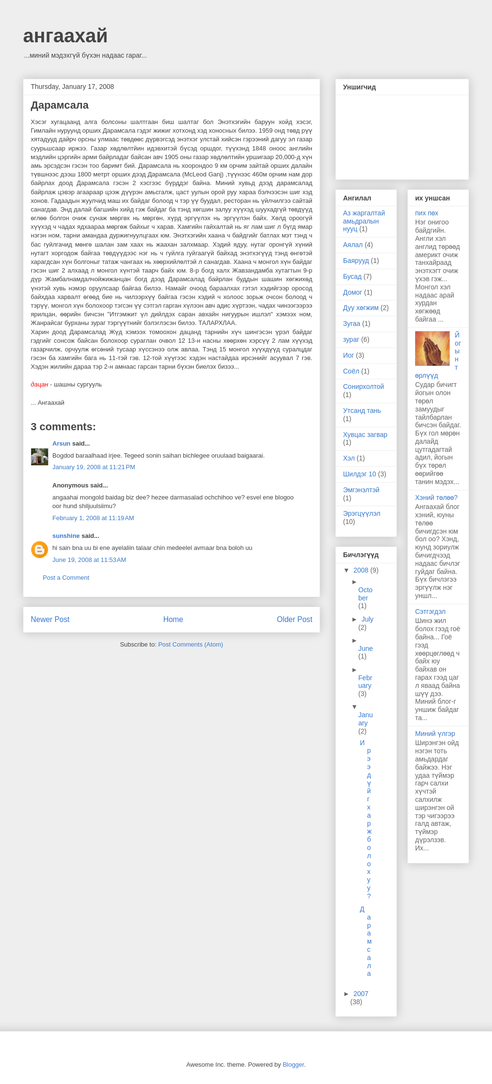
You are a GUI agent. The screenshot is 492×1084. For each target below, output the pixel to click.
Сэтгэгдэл (430, 611)
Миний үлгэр (435, 733)
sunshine (66, 535)
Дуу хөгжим (361, 307)
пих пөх (426, 213)
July (367, 619)
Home (173, 619)
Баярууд (356, 260)
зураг (351, 339)
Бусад (352, 276)
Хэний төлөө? (436, 497)
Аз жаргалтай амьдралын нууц (364, 221)
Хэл (349, 458)
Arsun (61, 443)
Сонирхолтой (363, 386)
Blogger (293, 1064)
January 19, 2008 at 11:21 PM (93, 467)
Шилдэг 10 (359, 474)
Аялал (353, 245)
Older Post (294, 619)
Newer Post (50, 619)
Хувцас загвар (365, 434)
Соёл (351, 371)
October (365, 594)
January (365, 719)
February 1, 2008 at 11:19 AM (93, 518)
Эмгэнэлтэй (361, 490)
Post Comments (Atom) (190, 644)
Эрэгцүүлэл (362, 513)
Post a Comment (66, 577)
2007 (361, 993)
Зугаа (351, 323)
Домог (352, 292)
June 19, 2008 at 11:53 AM (89, 559)
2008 (362, 570)
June (365, 648)
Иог (348, 355)
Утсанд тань (362, 410)
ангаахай (65, 35)
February (365, 682)
